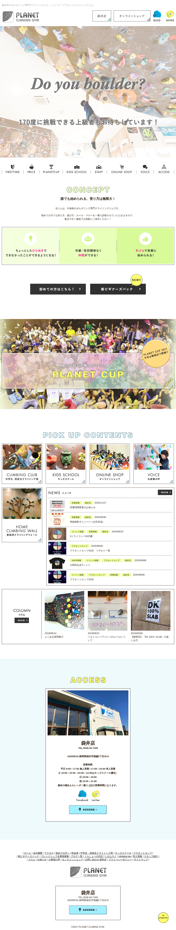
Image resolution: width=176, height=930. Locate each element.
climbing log (125, 856)
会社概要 (37, 853)
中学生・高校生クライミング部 (96, 853)
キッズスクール (123, 853)
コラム (31, 859)
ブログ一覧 (76, 856)
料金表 (74, 853)
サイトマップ (141, 859)
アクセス (49, 853)
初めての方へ (62, 853)
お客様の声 (54, 859)
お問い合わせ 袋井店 (96, 859)
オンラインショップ (72, 859)
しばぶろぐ (111, 856)
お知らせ (42, 859)
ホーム (27, 853)
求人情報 (137, 856)
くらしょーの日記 (93, 856)
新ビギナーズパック (28, 856)
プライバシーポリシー (120, 859)
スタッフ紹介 (151, 856)
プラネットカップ (142, 853)
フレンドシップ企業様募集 (55, 856)
